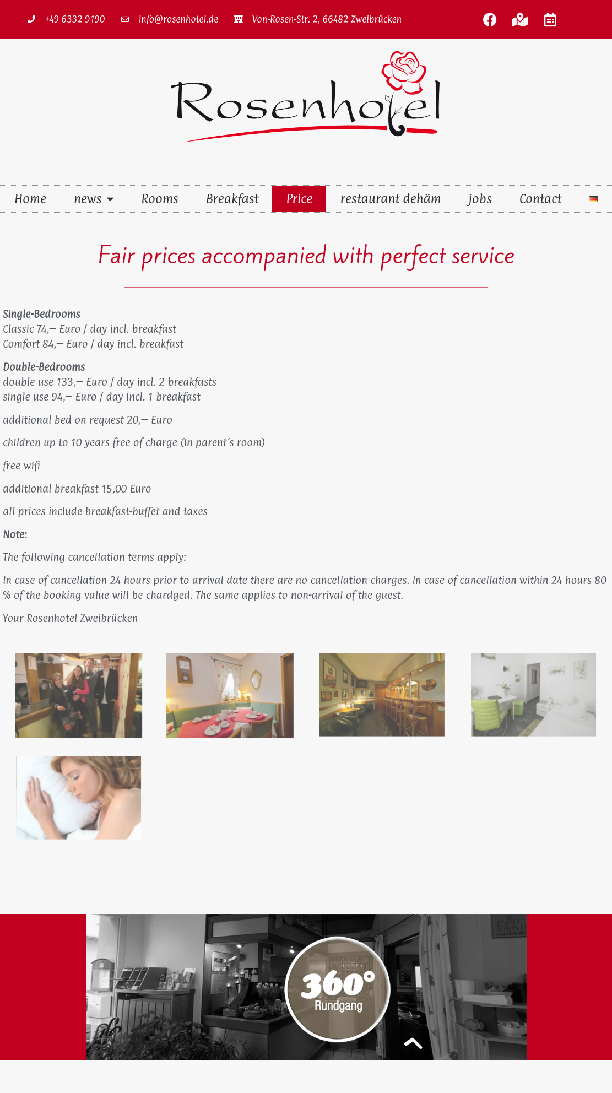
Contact (540, 198)
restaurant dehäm (390, 198)
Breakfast (232, 198)
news (93, 198)
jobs (480, 198)
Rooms (159, 198)
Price (299, 198)
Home (30, 198)
